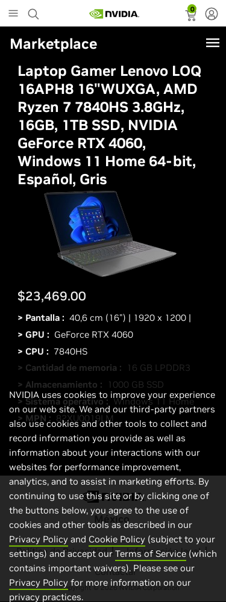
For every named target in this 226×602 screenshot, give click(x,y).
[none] (211, 15)
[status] (191, 16)
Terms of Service (150, 569)
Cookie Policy (117, 554)
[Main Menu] (13, 14)
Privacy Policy (38, 554)
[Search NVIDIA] (35, 11)
